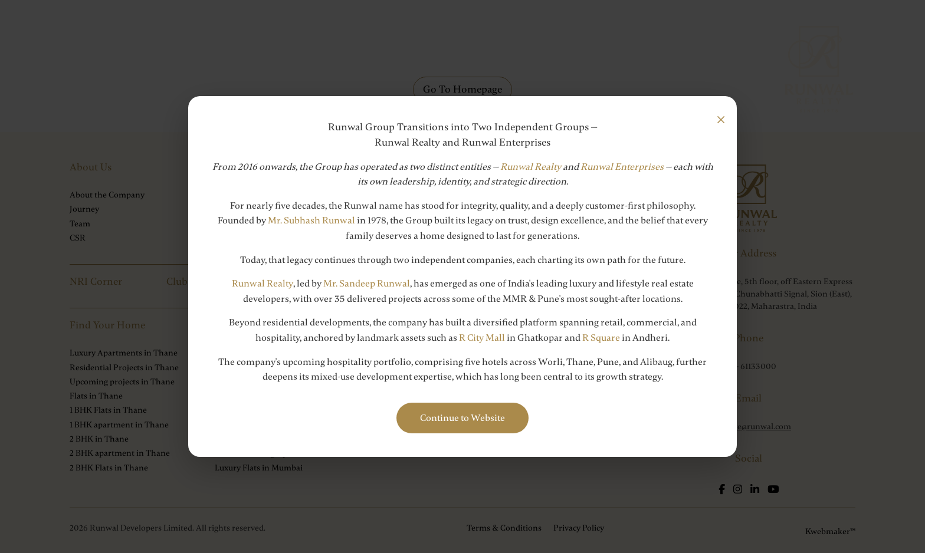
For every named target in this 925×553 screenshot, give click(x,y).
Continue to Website (462, 418)
